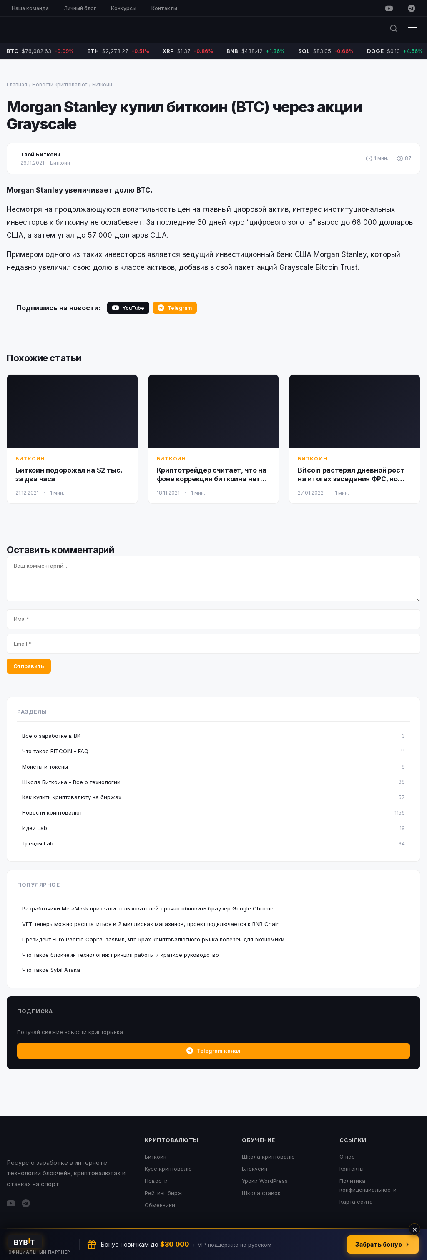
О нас (347, 1156)
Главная (17, 84)
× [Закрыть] (414, 1229)
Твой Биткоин (40, 154)
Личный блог (80, 8)
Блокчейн (254, 1168)
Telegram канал (213, 1050)
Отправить (28, 666)
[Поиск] (393, 30)
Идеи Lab (213, 828)
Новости (156, 1180)
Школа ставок (261, 1193)
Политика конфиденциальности (368, 1185)
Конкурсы (123, 8)
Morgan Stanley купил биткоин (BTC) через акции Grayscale (184, 115)
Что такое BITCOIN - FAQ (213, 751)
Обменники (160, 1205)
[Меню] (412, 30)
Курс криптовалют (169, 1168)
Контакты (164, 8)
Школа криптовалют (269, 1156)
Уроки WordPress (265, 1180)
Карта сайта (356, 1201)
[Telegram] (411, 8)
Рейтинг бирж (163, 1193)
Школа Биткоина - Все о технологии (213, 782)
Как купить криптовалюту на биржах (213, 797)
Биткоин (102, 84)
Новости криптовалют (59, 84)
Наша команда (30, 8)
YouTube (128, 307)
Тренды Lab (213, 844)
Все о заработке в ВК (213, 736)
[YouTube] (389, 8)
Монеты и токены (213, 767)
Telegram (175, 307)
